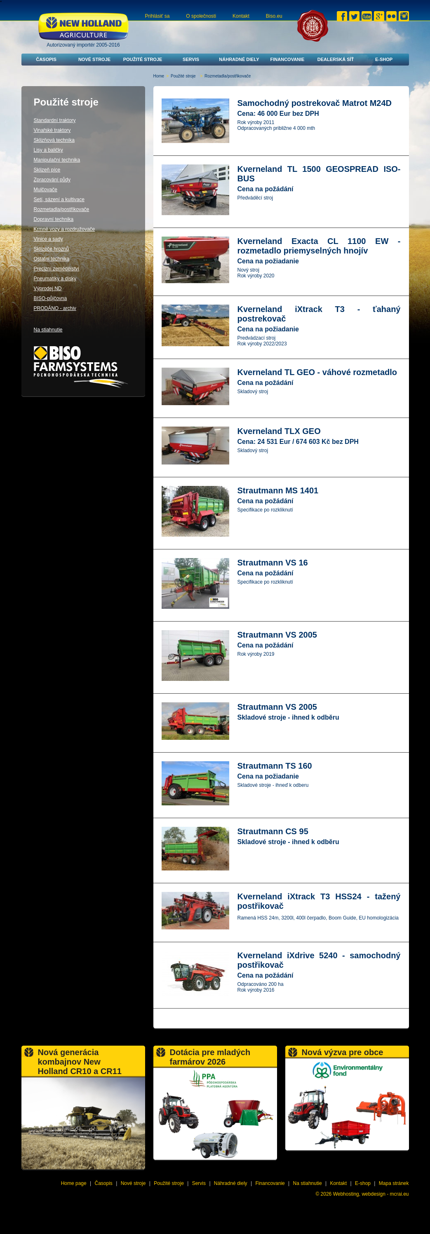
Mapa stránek (394, 1183)
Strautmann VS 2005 (277, 634)
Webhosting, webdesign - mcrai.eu (371, 1194)
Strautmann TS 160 (274, 765)
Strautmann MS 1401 (278, 490)
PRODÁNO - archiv (55, 308)
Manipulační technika (57, 160)
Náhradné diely (239, 59)
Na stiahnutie (48, 330)
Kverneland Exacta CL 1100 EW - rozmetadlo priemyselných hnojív (319, 246)
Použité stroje (142, 59)
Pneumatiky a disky (55, 279)
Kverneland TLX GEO (279, 431)
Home (158, 76)
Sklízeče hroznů (51, 249)
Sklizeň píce (47, 170)
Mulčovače (45, 189)
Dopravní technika (54, 219)
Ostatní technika (52, 259)
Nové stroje (94, 59)
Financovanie (287, 59)
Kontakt (241, 16)
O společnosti (201, 16)
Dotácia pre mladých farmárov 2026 (210, 1057)
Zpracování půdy (52, 180)
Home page (74, 1183)
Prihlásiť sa (157, 16)
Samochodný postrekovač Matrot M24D (314, 103)
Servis (191, 59)
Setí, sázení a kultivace (59, 199)
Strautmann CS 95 (272, 831)
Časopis (46, 59)
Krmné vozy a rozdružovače (64, 229)
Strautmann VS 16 (272, 562)
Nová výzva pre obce (342, 1052)
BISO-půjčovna (50, 298)
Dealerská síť (335, 59)
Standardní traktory (55, 120)
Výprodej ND (48, 288)
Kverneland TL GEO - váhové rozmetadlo (317, 372)
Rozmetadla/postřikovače (61, 209)
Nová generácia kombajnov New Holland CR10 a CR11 (80, 1062)
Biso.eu (274, 16)
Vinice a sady (48, 239)
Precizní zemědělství (57, 269)
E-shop (383, 59)
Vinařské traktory (52, 130)
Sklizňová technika (54, 140)
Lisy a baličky (48, 150)
